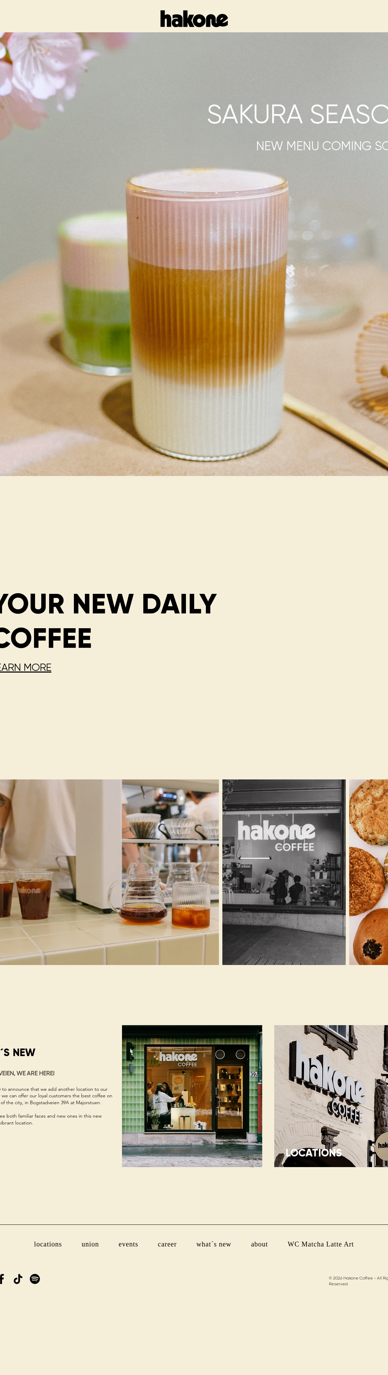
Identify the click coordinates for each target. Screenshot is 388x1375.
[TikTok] (18, 1279)
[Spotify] (35, 1279)
